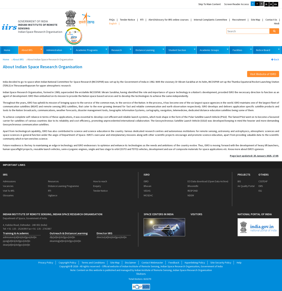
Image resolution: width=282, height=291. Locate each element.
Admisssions (9, 181)
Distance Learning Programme (63, 186)
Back (275, 59)
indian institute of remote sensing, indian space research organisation (52, 214)
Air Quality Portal (246, 186)
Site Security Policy (220, 262)
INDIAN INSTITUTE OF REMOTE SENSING (38, 26)
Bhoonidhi (193, 186)
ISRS (260, 186)
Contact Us (271, 19)
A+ (275, 4)
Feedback (174, 262)
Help (239, 262)
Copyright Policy (67, 262)
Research (119, 50)
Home (7, 50)
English (113, 23)
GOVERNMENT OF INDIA (33, 21)
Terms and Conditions (93, 262)
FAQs (112, 19)
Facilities (240, 50)
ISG (260, 190)
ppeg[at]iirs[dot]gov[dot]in (16, 241)
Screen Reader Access (236, 4)
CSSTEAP (263, 181)
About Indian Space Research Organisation (42, 67)
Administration (57, 50)
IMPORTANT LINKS (14, 165)
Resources (53, 181)
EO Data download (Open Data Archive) (208, 181)
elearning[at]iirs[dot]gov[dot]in (65, 241)
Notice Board (266, 50)
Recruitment (239, 19)
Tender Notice (127, 19)
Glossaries (8, 195)
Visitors (141, 274)
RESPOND (193, 190)
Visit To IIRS (8, 190)
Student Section (180, 50)
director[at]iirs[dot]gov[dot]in (112, 237)
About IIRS (30, 50)
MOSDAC (148, 195)
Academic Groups (212, 50)
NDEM (191, 195)
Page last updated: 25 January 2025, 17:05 (254, 155)
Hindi (276, 23)
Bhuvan (147, 186)
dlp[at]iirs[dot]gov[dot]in (62, 237)
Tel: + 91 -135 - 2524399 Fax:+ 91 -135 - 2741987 (27, 228)
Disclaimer (130, 262)
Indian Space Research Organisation (40, 31)
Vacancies (8, 186)
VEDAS (147, 190)
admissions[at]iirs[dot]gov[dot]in (20, 237)
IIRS (5, 174)
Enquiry (97, 186)
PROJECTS (244, 174)
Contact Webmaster (152, 262)
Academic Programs (90, 50)
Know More (164, 227)
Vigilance (52, 195)
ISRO (147, 174)
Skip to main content (209, 4)
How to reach (100, 181)
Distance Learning (148, 50)
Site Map (255, 19)
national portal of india (255, 214)
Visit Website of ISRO (263, 74)
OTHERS (263, 174)
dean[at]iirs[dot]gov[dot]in (16, 244)
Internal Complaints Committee (210, 19)
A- (266, 4)
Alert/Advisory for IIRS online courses (169, 19)
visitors (196, 214)
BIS (239, 181)
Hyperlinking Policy (195, 262)
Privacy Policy (45, 262)
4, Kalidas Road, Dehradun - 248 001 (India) (25, 225)
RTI (142, 19)
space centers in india (159, 214)
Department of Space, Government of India (25, 218)
